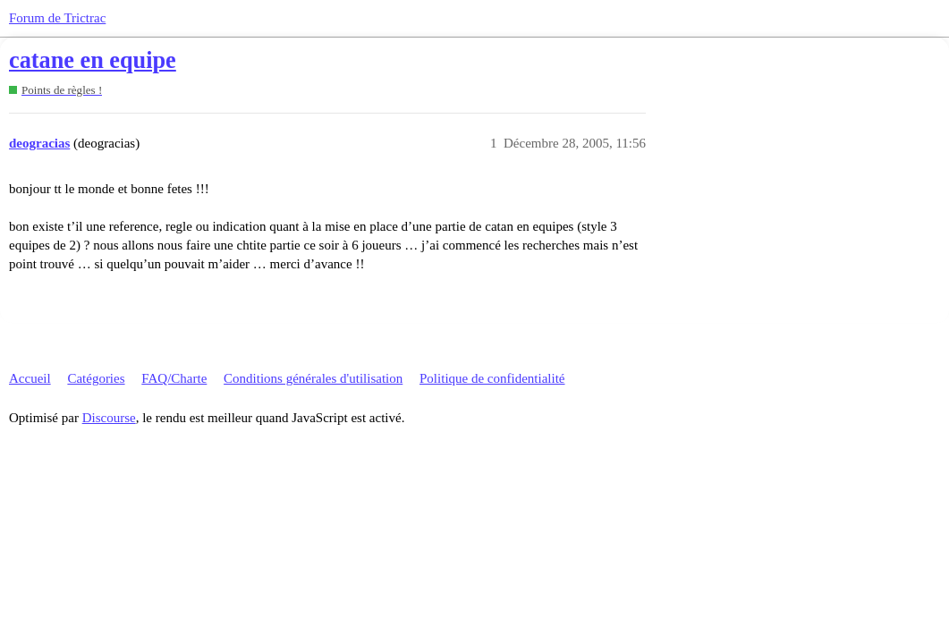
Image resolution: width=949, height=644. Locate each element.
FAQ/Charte (174, 378)
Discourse (109, 418)
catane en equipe (92, 60)
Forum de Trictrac (57, 18)
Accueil (30, 378)
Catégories (95, 378)
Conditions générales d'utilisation (313, 378)
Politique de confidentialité (491, 378)
